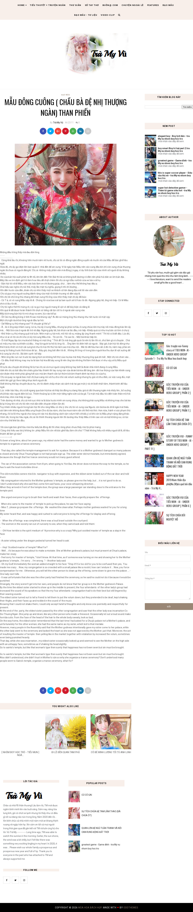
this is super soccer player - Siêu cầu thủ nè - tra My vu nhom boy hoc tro (175, 175)
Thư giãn (75, 5)
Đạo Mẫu (168, 5)
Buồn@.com (110, 5)
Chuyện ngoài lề (133, 5)
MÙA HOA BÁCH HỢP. (90, 907)
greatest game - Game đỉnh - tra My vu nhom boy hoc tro (175, 162)
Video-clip (108, 15)
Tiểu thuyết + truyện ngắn (48, 5)
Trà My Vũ (58, 122)
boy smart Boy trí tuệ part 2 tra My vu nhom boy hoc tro (174, 149)
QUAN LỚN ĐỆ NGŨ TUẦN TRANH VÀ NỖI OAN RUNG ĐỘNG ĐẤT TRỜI (179, 462)
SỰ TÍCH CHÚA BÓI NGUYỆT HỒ (175, 517)
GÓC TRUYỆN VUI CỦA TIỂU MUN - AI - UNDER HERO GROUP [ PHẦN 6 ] (178, 502)
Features (153, 5)
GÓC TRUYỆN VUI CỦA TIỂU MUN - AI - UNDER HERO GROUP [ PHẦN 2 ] (178, 388)
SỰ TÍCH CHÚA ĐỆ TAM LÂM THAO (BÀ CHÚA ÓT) (178, 422)
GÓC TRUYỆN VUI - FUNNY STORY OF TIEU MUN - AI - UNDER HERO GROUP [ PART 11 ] (169, 442)
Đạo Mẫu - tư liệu (85, 15)
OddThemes (131, 907)
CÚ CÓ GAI (171, 368)
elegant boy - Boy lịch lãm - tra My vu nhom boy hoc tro (174, 137)
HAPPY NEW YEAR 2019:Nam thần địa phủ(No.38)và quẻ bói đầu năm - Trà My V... (168, 482)
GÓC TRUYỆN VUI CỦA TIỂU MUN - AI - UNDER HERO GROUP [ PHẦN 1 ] (178, 406)
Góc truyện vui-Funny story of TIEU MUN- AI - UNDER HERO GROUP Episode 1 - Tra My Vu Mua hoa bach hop (167, 352)
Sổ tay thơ (92, 5)
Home (22, 5)
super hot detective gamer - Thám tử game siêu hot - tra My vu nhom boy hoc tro (174, 190)
